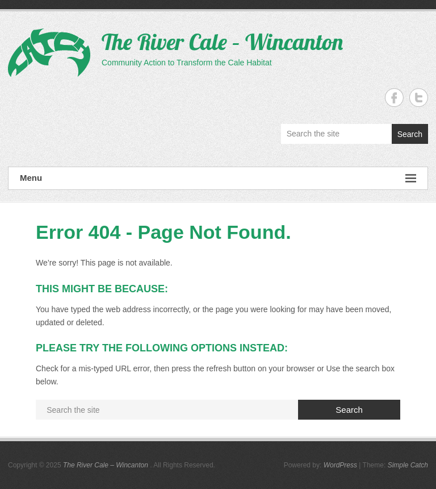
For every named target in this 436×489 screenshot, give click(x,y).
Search (409, 134)
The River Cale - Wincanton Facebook (394, 97)
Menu (218, 178)
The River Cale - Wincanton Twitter (418, 97)
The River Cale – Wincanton (222, 41)
